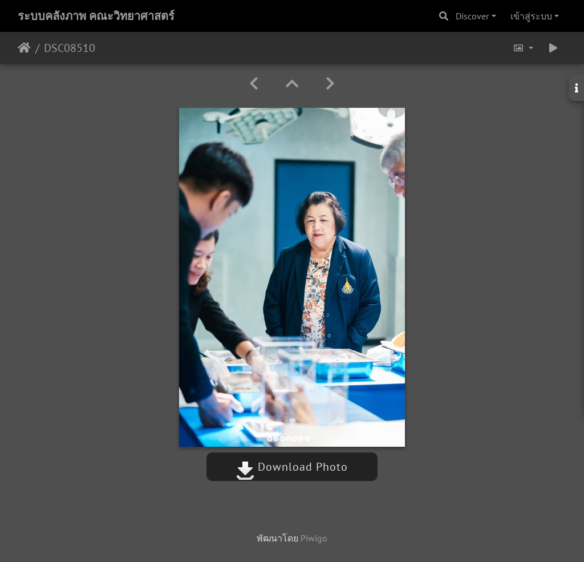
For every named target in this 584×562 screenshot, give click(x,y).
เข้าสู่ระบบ (531, 16)
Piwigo (314, 538)
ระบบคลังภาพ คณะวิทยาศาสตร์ (96, 16)
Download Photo (292, 466)
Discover (472, 16)
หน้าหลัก (24, 47)
